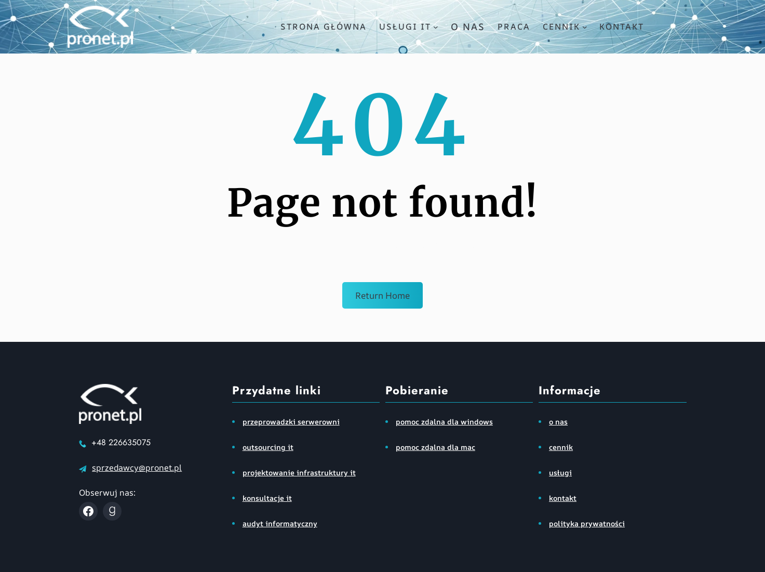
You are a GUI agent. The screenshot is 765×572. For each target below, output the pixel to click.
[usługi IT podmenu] (435, 27)
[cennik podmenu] (584, 27)
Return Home (382, 295)
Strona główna (323, 26)
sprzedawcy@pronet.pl (137, 467)
